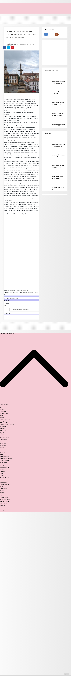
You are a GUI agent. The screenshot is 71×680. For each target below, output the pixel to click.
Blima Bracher (12, 44)
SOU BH (1, 486)
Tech (1, 441)
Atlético (2, 451)
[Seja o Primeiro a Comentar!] (24, 310)
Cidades (2, 473)
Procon (11, 298)
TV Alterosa (2, 495)
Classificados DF (4, 468)
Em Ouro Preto (8, 302)
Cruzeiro (2, 453)
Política (2, 409)
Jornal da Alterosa (5, 499)
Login (5, 305)
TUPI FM (1, 507)
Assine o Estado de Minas (7, 424)
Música (2, 434)
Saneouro (15, 298)
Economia (3, 411)
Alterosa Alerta (4, 497)
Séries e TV (3, 430)
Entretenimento (3, 426)
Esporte (2, 475)
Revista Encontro (3, 488)
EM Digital (3, 421)
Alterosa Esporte (4, 501)
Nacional (2, 415)
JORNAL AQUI (2, 471)
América (2, 449)
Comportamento (4, 438)
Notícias (2, 469)
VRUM (1, 464)
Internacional (4, 413)
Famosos (2, 428)
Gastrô (2, 494)
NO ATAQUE (2, 447)
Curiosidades (3, 479)
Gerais (1, 408)
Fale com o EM (4, 423)
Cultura (2, 417)
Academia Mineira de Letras (7, 333)
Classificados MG (4, 466)
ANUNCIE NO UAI (3, 445)
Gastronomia (3, 439)
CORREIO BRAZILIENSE (4, 503)
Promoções (3, 443)
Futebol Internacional (6, 458)
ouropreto (6, 298)
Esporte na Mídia (4, 460)
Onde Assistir (3, 462)
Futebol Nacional (4, 456)
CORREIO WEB (2, 505)
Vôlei (1, 454)
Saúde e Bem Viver (5, 419)
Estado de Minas (3, 406)
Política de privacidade (4, 510)
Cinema (2, 432)
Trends (2, 436)
